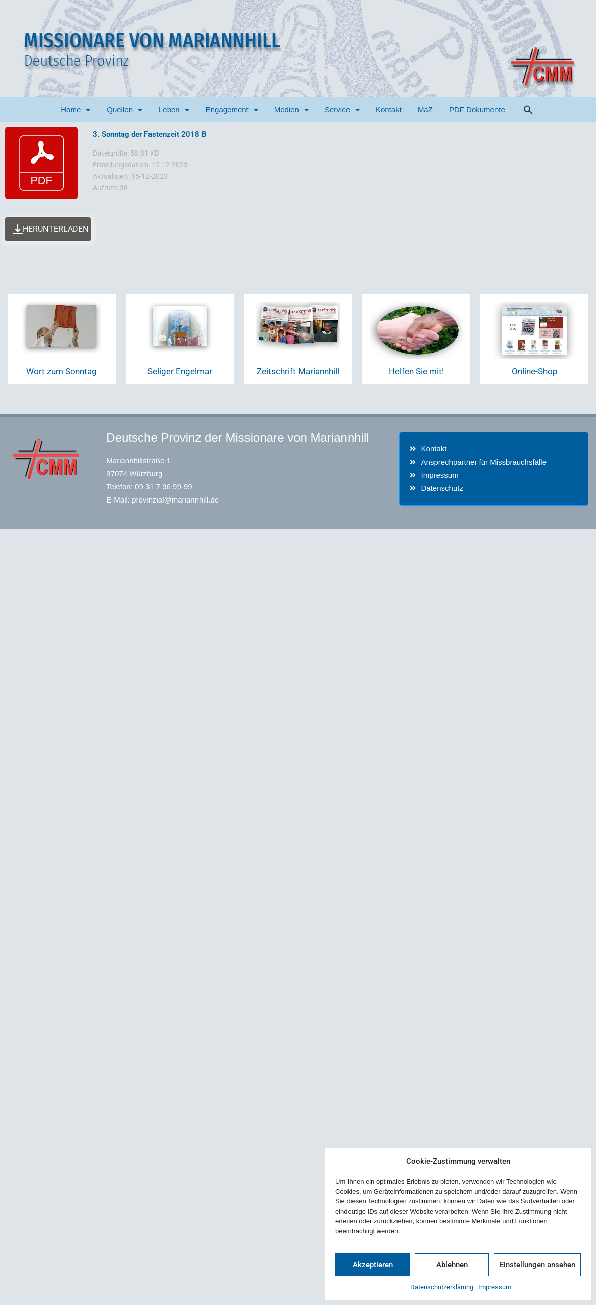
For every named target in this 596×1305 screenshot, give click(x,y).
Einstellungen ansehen (537, 1264)
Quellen (124, 110)
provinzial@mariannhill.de (175, 499)
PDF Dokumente (477, 109)
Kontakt (389, 109)
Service (342, 110)
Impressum (494, 1287)
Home (75, 110)
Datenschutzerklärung (441, 1287)
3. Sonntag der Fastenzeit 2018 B (150, 134)
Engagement (232, 110)
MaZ (425, 109)
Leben (174, 110)
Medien (291, 110)
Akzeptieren (373, 1264)
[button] (528, 109)
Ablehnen (452, 1264)
